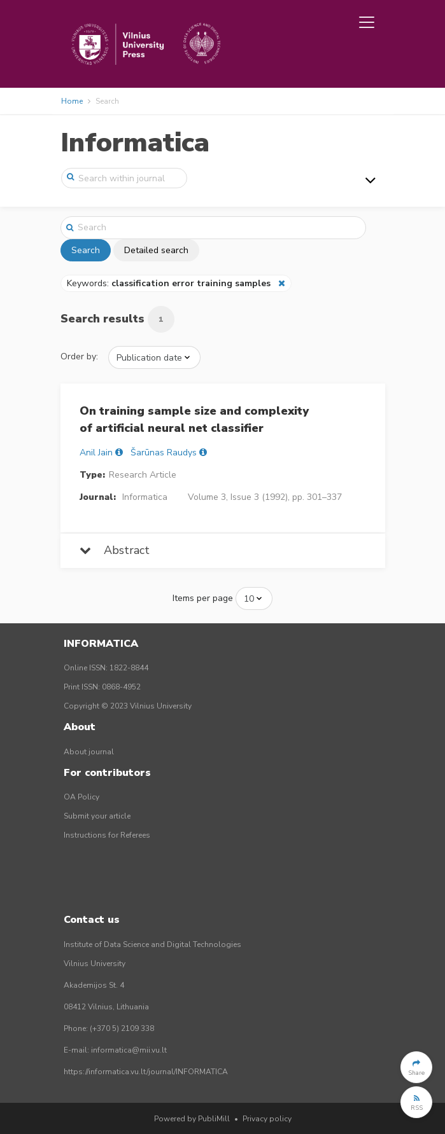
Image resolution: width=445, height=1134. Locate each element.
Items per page (203, 598)
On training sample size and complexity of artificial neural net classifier (194, 419)
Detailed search (156, 250)
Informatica (134, 143)
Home (72, 101)
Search (85, 250)
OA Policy (81, 797)
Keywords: (170, 283)
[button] (416, 1067)
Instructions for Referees (107, 835)
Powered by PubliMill (192, 1119)
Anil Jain (96, 452)
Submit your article (97, 816)
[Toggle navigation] (367, 22)
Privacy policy (267, 1119)
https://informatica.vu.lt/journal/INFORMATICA (146, 1072)
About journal (89, 752)
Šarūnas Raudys (164, 452)
